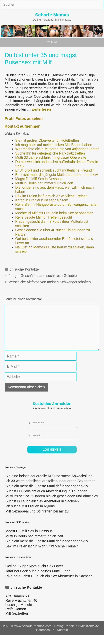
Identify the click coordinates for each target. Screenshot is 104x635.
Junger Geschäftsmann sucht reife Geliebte (43, 276)
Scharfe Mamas (52, 14)
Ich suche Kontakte (24, 269)
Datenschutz (45, 630)
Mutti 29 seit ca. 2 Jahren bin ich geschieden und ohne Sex (51, 496)
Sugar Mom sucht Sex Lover (40, 566)
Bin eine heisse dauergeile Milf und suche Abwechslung (48, 476)
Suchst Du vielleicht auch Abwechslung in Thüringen (46, 491)
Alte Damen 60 (17, 596)
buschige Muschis (19, 605)
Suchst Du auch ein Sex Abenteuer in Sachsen (42, 501)
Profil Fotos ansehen (24, 118)
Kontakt (62, 630)
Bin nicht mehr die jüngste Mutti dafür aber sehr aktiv (46, 486)
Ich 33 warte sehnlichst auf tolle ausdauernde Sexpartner (50, 481)
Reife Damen (15, 609)
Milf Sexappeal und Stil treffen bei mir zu (37, 511)
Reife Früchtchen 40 (21, 600)
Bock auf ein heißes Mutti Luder (45, 571)
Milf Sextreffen (16, 613)
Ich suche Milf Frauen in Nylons (30, 506)
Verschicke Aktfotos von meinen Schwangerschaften (50, 282)
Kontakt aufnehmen (22, 126)
